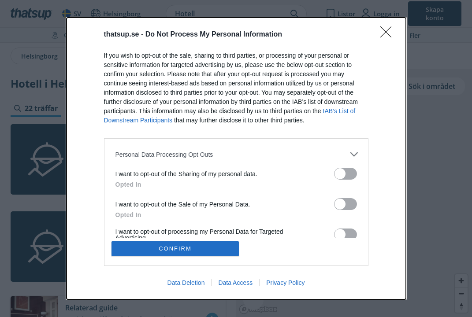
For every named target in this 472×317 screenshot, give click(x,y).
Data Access (235, 282)
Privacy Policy (285, 282)
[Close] (388, 34)
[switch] (345, 174)
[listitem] (236, 154)
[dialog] (236, 158)
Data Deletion (186, 282)
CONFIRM (175, 248)
